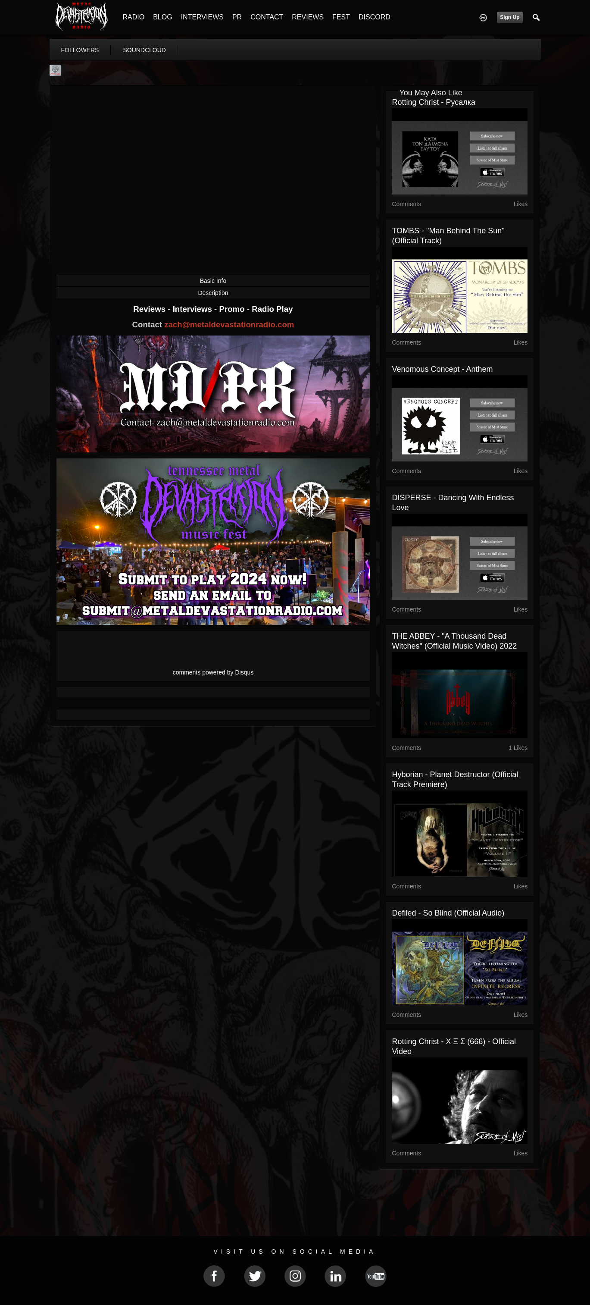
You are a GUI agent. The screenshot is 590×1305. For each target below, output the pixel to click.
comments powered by (213, 672)
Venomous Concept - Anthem (442, 369)
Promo (233, 309)
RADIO (134, 17)
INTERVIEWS (202, 17)
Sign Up (509, 17)
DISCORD (374, 17)
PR (237, 17)
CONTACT (266, 17)
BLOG (162, 17)
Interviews (193, 309)
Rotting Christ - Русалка (433, 102)
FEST (341, 17)
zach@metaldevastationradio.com (229, 324)
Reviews (150, 309)
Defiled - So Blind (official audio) (448, 913)
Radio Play (272, 309)
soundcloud (144, 50)
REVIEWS (308, 17)
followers (80, 50)
